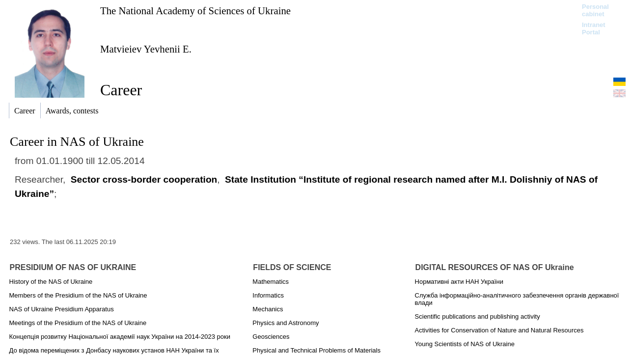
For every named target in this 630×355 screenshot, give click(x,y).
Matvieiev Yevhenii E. (146, 49)
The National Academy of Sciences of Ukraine (195, 10)
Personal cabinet (595, 10)
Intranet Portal (593, 28)
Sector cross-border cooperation (144, 179)
